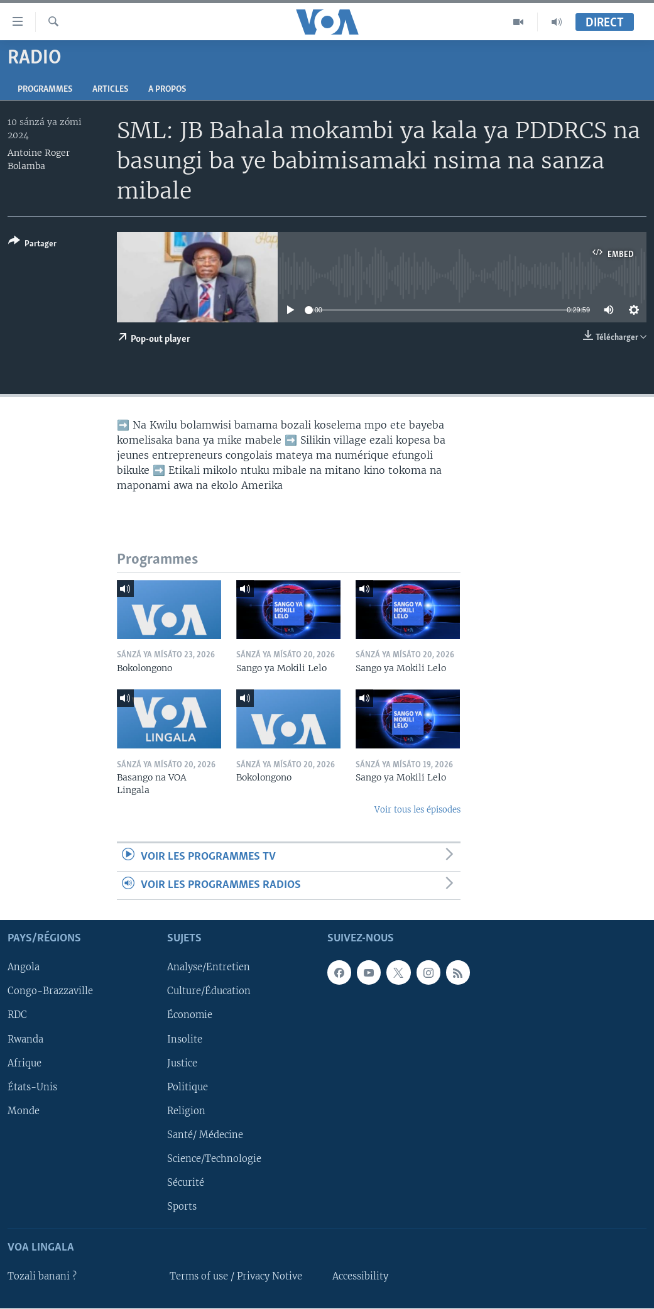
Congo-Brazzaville (50, 991)
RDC (17, 1015)
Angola (24, 967)
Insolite (184, 1039)
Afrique (24, 1063)
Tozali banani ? (42, 1277)
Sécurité (185, 1182)
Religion (186, 1111)
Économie (189, 1015)
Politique (187, 1087)
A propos (167, 89)
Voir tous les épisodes (417, 809)
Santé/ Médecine (205, 1135)
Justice (182, 1063)
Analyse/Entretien (208, 967)
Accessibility (360, 1277)
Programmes (45, 89)
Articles (110, 89)
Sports (182, 1206)
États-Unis (32, 1087)
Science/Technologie (214, 1158)
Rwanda (25, 1039)
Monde (24, 1111)
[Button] (32, 245)
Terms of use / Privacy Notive (236, 1277)
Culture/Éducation (209, 991)
